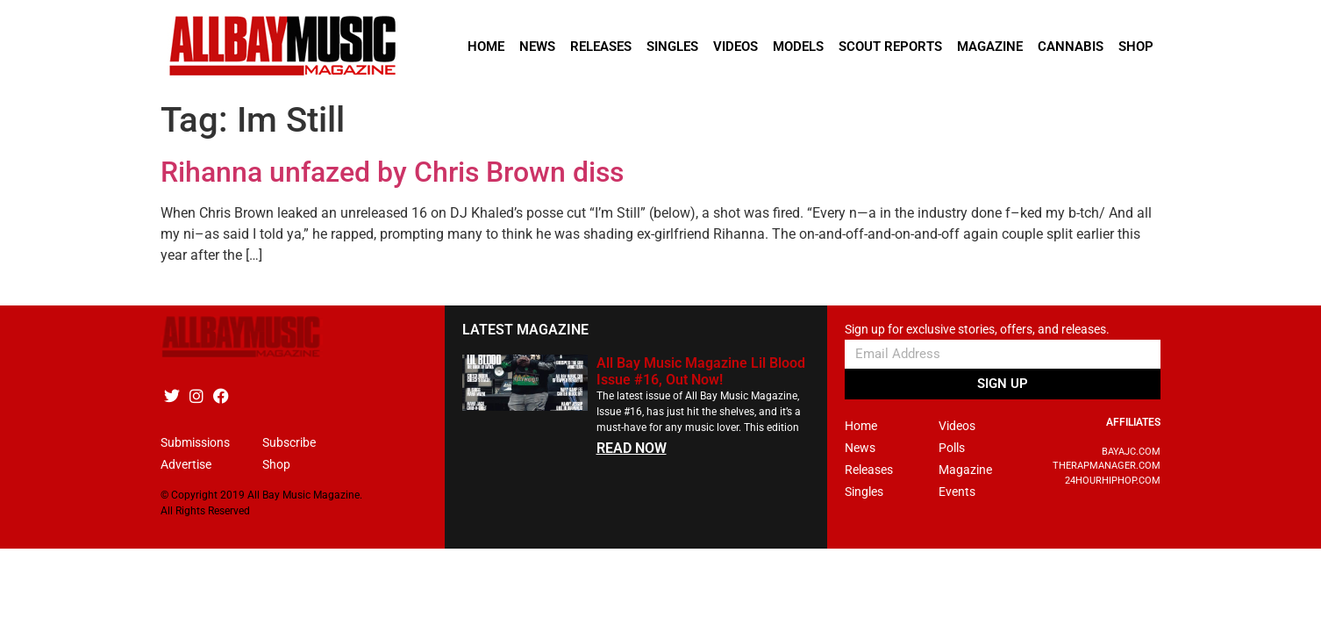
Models (798, 46)
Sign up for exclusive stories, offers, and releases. (977, 329)
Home (486, 46)
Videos (735, 46)
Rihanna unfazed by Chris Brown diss (392, 172)
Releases (601, 46)
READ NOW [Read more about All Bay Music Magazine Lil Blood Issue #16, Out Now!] (631, 448)
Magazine (990, 46)
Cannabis (1070, 46)
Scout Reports (890, 46)
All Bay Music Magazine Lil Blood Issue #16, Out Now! (700, 371)
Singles (672, 46)
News (537, 46)
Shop (1135, 46)
